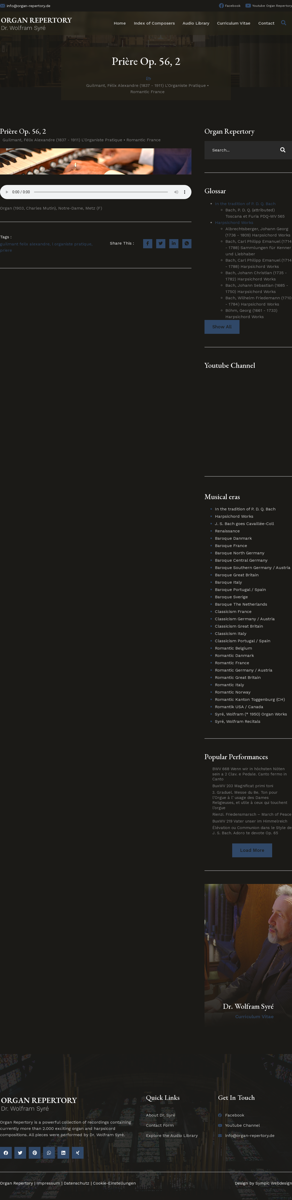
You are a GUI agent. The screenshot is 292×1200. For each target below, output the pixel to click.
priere (6, 250)
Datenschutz (76, 1183)
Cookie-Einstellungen (114, 1183)
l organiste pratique (71, 243)
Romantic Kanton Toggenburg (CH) (250, 699)
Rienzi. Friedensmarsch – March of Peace (251, 814)
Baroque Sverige (231, 597)
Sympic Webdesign (272, 1183)
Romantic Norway (232, 692)
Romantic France (147, 91)
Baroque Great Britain (237, 575)
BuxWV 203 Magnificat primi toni (242, 786)
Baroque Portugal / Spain (240, 589)
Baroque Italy (228, 582)
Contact (266, 23)
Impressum (48, 1183)
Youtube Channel (230, 365)
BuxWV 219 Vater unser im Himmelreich (249, 821)
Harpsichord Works (234, 222)
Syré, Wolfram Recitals (237, 721)
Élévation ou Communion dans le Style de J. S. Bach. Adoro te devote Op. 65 (252, 831)
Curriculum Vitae (233, 23)
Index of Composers (154, 23)
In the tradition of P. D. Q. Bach (245, 203)
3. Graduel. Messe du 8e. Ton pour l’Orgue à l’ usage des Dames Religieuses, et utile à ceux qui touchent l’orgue (249, 800)
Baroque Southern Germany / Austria (252, 567)
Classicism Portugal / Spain (242, 641)
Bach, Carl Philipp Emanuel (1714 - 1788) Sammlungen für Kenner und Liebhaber (258, 247)
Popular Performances (236, 757)
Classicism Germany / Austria (245, 619)
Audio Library (196, 23)
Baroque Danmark (233, 538)
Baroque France (231, 545)
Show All (222, 327)
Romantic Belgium (233, 648)
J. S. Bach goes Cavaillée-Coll (244, 523)
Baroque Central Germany (241, 560)
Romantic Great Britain (238, 677)
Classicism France (233, 611)
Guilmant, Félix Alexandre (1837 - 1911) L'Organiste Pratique (146, 85)
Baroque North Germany (239, 553)
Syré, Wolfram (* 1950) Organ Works (251, 714)
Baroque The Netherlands (241, 604)
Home (120, 23)
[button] (252, 851)
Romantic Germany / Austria (243, 670)
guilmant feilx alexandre (25, 243)
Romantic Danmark (234, 655)
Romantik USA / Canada (239, 707)
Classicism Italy (230, 633)
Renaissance (227, 531)
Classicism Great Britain (239, 626)
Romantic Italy (229, 685)
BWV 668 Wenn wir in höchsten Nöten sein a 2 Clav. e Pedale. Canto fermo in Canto (249, 774)
